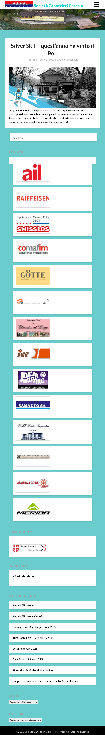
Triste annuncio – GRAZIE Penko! (33, 637)
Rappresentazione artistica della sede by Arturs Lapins (45, 681)
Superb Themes (80, 731)
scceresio (72, 59)
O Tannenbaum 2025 (25, 648)
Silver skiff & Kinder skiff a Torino (33, 670)
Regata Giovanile (23, 605)
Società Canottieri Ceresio (58, 5)
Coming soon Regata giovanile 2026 (35, 627)
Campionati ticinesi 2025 (28, 659)
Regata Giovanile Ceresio (28, 616)
